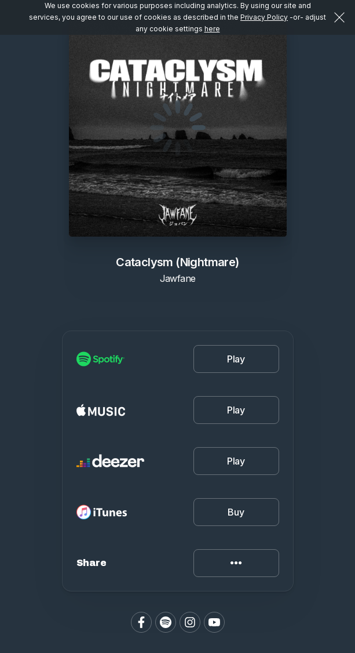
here (212, 28)
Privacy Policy (264, 17)
